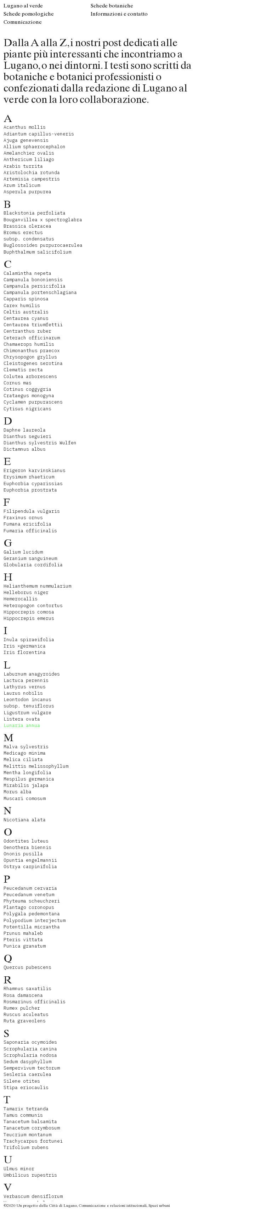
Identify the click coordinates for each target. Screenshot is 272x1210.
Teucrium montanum (27, 1135)
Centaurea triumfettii (33, 325)
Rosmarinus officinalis (35, 1002)
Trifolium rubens (26, 1147)
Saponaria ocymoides (30, 1042)
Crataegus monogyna (29, 396)
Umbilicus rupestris (30, 1175)
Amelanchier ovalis (29, 153)
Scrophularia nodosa (30, 1055)
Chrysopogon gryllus (30, 357)
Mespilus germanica (29, 779)
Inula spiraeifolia (29, 640)
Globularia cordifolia (33, 565)
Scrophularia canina (30, 1049)
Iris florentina (25, 652)
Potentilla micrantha (32, 927)
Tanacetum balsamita (30, 1122)
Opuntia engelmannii (30, 860)
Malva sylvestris (26, 747)
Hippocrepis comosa (29, 612)
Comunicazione (23, 22)
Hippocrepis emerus (29, 618)
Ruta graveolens (25, 1021)
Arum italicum (22, 185)
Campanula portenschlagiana (40, 292)
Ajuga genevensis (26, 140)
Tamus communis (23, 1115)
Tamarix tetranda (26, 1109)
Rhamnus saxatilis (27, 989)
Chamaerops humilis (29, 344)
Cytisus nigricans (27, 409)
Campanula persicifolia (35, 286)
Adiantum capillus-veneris (39, 134)
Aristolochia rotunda (32, 173)
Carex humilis (22, 305)
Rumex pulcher (22, 1008)
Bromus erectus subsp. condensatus (29, 235)
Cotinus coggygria (27, 389)
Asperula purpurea (27, 192)
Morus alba (18, 792)
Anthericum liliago (29, 159)
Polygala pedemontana (32, 914)
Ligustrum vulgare (27, 713)
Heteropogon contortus (33, 606)
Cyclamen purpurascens (33, 402)
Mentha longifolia (27, 773)
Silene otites (22, 1081)
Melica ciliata (23, 759)
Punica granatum (25, 946)
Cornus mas (18, 383)
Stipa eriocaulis (26, 1087)
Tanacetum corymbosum (32, 1128)
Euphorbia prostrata (30, 490)
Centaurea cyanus (26, 318)
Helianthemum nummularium (37, 586)
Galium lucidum (23, 552)
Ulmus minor (19, 1169)
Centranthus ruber (27, 331)
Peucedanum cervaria (30, 888)
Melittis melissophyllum (36, 766)
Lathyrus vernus (25, 687)
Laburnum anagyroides (32, 674)
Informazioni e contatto (119, 14)
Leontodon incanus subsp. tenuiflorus (29, 702)
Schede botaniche (112, 5)
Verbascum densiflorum (33, 1196)
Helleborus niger (26, 592)
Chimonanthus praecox (32, 351)
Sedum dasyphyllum (27, 1062)
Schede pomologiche (29, 14)
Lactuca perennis (26, 680)
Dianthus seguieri (27, 436)
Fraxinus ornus (23, 518)
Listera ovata (22, 719)
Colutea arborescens (30, 376)
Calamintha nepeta (27, 273)
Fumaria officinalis (30, 531)
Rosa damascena (23, 995)
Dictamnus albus (25, 449)
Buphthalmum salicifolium (37, 252)
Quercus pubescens (27, 967)
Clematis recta (23, 370)
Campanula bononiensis (33, 280)
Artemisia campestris (32, 179)
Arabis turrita (23, 166)
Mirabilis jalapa (26, 785)
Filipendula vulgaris (32, 511)
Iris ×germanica (25, 646)
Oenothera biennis (27, 847)
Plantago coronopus (29, 907)
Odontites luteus (26, 841)
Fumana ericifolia (27, 524)
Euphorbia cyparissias (33, 484)
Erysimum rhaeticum (29, 477)
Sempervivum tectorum (32, 1068)
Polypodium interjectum (35, 920)
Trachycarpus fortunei (33, 1141)
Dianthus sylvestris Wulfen (40, 443)
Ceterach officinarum (32, 338)
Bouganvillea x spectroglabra (43, 220)
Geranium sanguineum (30, 558)
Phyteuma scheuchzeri (32, 901)
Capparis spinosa (26, 299)
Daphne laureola (25, 430)
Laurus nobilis (23, 693)
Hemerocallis (21, 599)
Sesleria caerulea (27, 1074)
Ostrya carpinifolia (30, 867)
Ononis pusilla (23, 854)
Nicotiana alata (25, 820)
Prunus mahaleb (23, 933)
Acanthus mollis (25, 127)
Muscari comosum (25, 798)
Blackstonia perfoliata (35, 213)
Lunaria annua (22, 725)
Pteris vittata (23, 940)
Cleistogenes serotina (33, 363)
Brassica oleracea (27, 226)
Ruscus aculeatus (26, 1014)
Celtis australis (26, 312)
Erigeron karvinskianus (35, 470)
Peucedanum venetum (29, 895)
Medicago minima (25, 753)
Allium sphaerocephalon (35, 147)
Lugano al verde (23, 5)
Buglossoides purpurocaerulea (43, 245)
